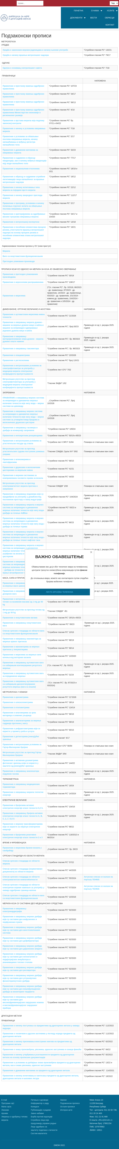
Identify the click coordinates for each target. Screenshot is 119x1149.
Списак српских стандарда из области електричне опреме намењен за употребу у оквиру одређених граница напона (23, 887)
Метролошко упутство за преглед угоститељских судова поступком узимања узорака (23, 451)
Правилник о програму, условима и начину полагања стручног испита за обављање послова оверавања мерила (23, 206)
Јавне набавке (37, 1113)
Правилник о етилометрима (16, 707)
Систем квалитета (39, 1133)
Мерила (6, 251)
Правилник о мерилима (14, 296)
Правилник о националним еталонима (21, 168)
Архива (4, 1113)
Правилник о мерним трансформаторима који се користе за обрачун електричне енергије (23, 827)
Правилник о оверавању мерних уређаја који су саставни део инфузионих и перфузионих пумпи (22, 919)
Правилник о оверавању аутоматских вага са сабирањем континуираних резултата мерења (23, 665)
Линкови (5, 1110)
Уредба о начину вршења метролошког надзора (26, 55)
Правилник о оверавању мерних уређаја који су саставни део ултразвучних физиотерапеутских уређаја (22, 978)
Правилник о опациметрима (16, 355)
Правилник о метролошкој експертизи (21, 222)
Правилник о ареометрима (15, 697)
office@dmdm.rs (105, 1120)
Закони (63, 1100)
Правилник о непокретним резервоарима (22, 435)
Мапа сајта (6, 1106)
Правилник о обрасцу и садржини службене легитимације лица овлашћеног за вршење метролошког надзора (24, 179)
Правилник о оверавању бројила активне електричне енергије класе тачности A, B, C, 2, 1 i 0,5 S (23, 816)
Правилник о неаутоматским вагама (20, 618)
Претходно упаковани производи (19, 261)
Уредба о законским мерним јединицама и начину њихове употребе (35, 50)
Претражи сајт (7, 1103)
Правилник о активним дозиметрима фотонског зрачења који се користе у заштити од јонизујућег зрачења (20, 763)
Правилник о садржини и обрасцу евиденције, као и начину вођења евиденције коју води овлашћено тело (24, 161)
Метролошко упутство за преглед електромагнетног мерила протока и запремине (20, 486)
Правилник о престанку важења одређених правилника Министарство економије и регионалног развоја (23, 112)
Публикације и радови (41, 1110)
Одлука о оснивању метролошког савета (22, 68)
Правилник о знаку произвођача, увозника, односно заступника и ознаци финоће (42, 1049)
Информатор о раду (40, 1103)
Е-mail (4, 1100)
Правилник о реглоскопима (16, 360)
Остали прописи (67, 1106)
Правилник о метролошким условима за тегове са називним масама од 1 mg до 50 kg (23, 602)
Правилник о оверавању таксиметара (21, 348)
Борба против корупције (42, 1117)
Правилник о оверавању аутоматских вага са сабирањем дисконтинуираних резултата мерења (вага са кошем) (23, 684)
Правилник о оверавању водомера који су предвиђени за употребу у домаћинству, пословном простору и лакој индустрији (23, 497)
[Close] (91, 552)
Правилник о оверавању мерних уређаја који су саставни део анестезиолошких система (22, 930)
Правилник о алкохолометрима (18, 702)
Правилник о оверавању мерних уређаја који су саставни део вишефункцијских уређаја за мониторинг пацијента (22, 989)
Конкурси (35, 1106)
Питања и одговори (39, 1100)
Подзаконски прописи (70, 1103)
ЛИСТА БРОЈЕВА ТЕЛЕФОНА (59, 592)
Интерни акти (66, 1110)
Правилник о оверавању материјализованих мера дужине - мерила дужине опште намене (23, 339)
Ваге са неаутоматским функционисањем (23, 256)
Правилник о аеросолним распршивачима (23, 282)
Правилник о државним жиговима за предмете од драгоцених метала (36, 1070)
